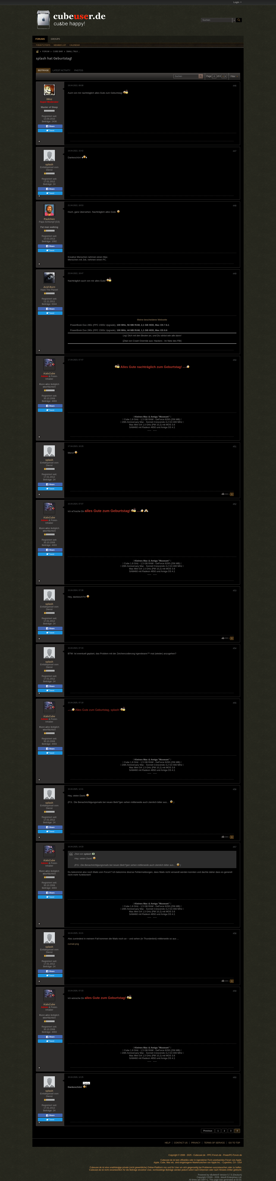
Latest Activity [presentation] (61, 70)
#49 (234, 273)
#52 (234, 504)
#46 (234, 86)
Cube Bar (58, 51)
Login (237, 2)
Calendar (75, 45)
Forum (45, 51)
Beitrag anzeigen (93, 854)
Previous (207, 1131)
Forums (40, 39)
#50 (234, 360)
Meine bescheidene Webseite (152, 319)
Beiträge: (46, 121)
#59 (234, 991)
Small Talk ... (73, 51)
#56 (234, 789)
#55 (234, 703)
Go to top (234, 1143)
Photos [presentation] (78, 70)
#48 (234, 205)
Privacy (195, 1143)
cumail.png (73, 944)
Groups (55, 39)
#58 (234, 933)
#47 (234, 151)
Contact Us (181, 1143)
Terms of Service (214, 1143)
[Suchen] (218, 20)
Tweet (50, 130)
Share (50, 126)
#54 (234, 648)
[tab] (43, 70)
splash (49, 164)
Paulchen (49, 219)
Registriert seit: (49, 116)
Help (167, 1143)
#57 (234, 847)
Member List (60, 45)
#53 (234, 590)
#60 (234, 1077)
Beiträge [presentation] (43, 70)
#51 (234, 446)
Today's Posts (43, 45)
